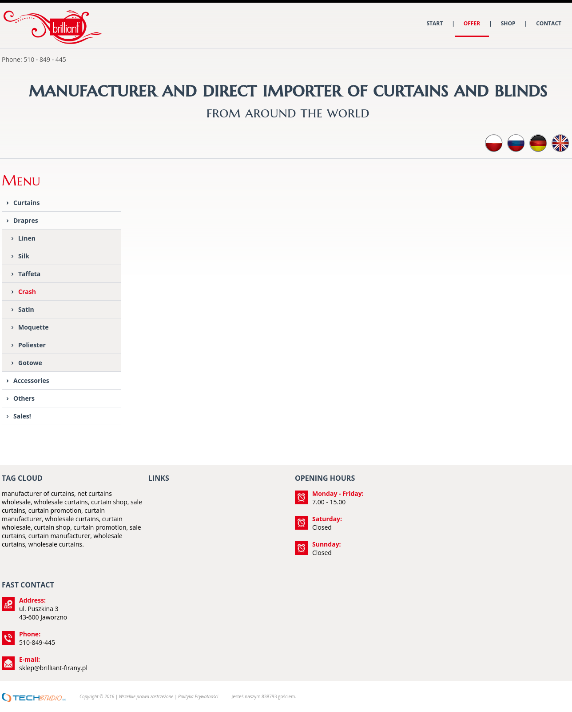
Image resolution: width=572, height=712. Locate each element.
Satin (26, 309)
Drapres (25, 220)
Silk (23, 256)
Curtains (26, 202)
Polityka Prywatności (198, 696)
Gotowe (30, 362)
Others (24, 398)
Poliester (32, 345)
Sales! (22, 416)
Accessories (31, 380)
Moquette (33, 327)
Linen (27, 238)
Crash (27, 291)
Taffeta (29, 274)
